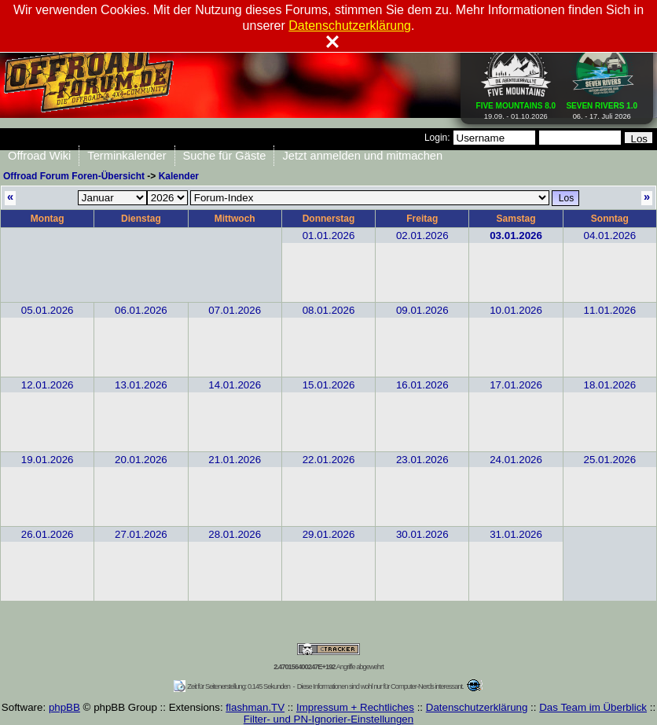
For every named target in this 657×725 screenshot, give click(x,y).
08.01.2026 (329, 310)
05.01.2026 (47, 310)
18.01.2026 (609, 385)
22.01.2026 (329, 460)
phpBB (64, 707)
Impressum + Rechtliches (355, 707)
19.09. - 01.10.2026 (516, 107)
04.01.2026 (609, 235)
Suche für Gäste (224, 155)
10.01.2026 (516, 310)
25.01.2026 (609, 460)
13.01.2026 (141, 385)
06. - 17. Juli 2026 (601, 107)
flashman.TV (255, 707)
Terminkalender (126, 155)
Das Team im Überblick (593, 707)
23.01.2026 (422, 460)
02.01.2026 (422, 235)
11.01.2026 (609, 310)
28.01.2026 (234, 534)
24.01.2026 (516, 460)
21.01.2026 (234, 460)
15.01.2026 (329, 385)
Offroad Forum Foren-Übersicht (74, 176)
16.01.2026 (422, 385)
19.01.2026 (47, 460)
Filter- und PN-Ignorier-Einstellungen (328, 719)
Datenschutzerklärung (477, 707)
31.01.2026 (516, 534)
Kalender (179, 176)
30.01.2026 (422, 534)
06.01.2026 (141, 310)
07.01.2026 (234, 310)
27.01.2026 (141, 534)
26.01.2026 (47, 534)
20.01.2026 (141, 460)
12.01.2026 (47, 385)
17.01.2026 (516, 385)
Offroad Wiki (39, 155)
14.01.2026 (234, 385)
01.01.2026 (329, 235)
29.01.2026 (329, 534)
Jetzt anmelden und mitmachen (362, 155)
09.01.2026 (422, 310)
